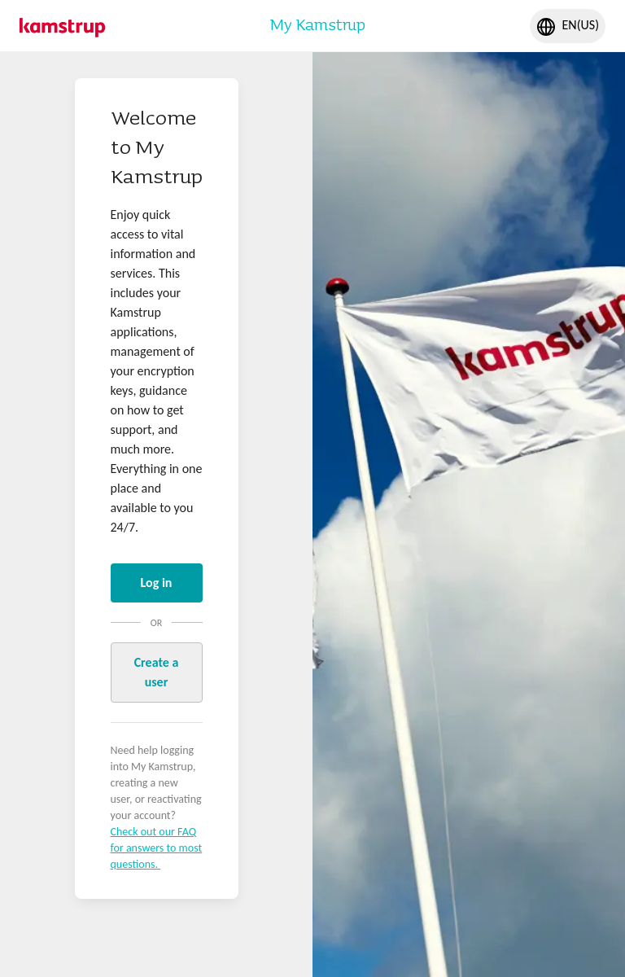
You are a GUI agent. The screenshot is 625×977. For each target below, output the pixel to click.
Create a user (156, 672)
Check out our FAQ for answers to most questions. (157, 848)
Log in (157, 582)
